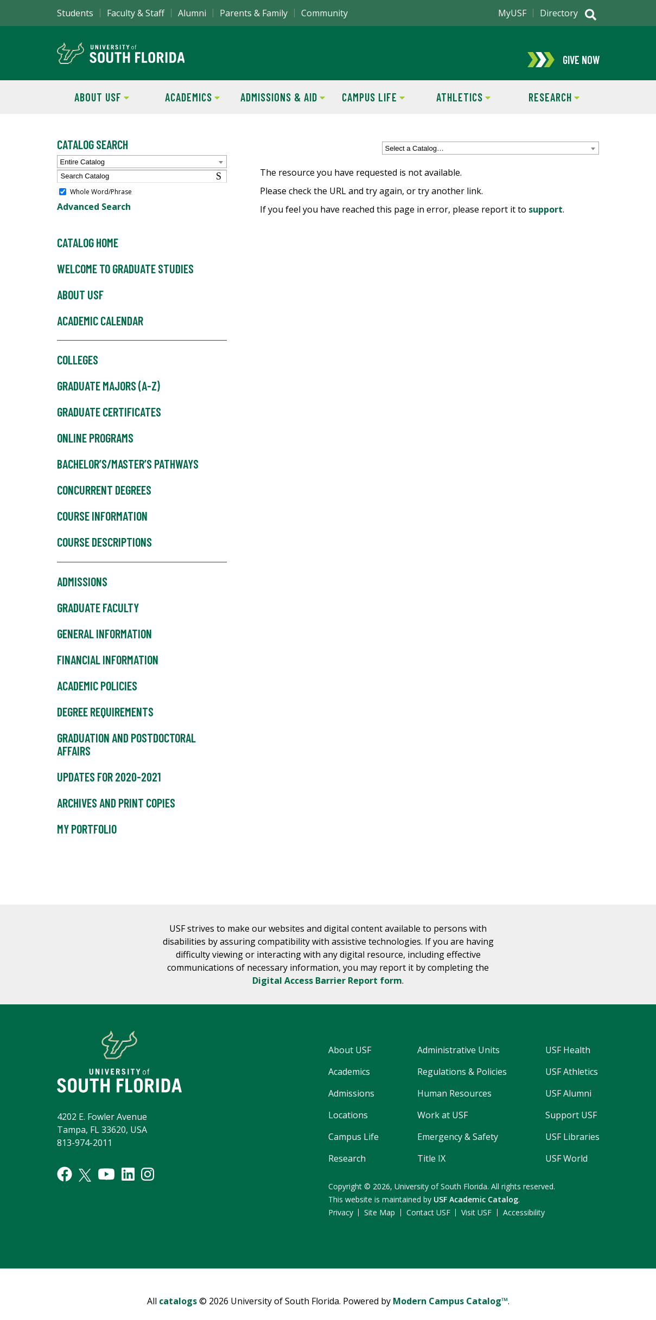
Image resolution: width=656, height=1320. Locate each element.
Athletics (454, 108)
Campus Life (366, 108)
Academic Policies (97, 698)
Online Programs (95, 451)
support (545, 222)
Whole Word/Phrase (101, 204)
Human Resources (454, 1106)
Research (544, 108)
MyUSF (512, 13)
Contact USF (428, 1225)
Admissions (82, 594)
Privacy (340, 1225)
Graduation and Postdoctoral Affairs (126, 757)
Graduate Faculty (98, 620)
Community (324, 13)
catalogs (178, 1313)
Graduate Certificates (109, 425)
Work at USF (442, 1127)
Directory (559, 13)
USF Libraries (572, 1149)
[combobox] (490, 160)
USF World (566, 1171)
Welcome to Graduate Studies (125, 281)
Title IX (431, 1171)
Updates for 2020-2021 (109, 789)
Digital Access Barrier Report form (327, 993)
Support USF (571, 1127)
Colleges (77, 373)
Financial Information (107, 672)
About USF (93, 108)
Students (75, 13)
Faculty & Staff (135, 13)
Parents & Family (254, 13)
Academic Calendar (100, 333)
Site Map (379, 1225)
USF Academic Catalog (476, 1212)
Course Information (102, 528)
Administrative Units (458, 1062)
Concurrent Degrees (104, 502)
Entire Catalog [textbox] (82, 174)
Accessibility (524, 1225)
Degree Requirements (105, 724)
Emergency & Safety (457, 1149)
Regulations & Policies (462, 1084)
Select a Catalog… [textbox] (414, 161)
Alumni (192, 13)
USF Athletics (571, 1084)
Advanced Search (94, 219)
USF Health (567, 1062)
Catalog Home (87, 255)
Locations (348, 1127)
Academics (183, 108)
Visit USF (476, 1225)
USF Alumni (568, 1106)
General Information (104, 646)
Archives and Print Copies (116, 815)
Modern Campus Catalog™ (450, 1313)
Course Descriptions (104, 554)
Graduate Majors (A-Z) (108, 399)
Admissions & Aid (281, 108)
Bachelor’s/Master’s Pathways (128, 476)
